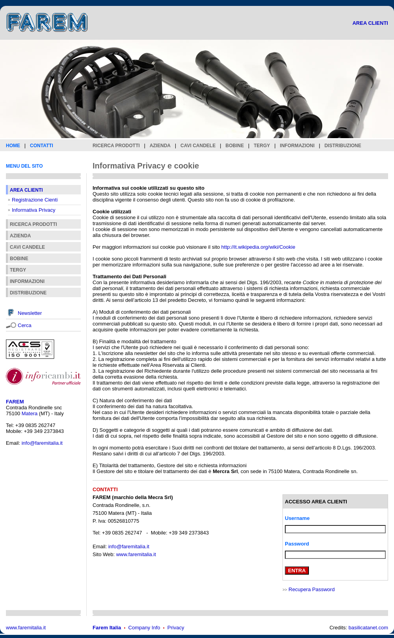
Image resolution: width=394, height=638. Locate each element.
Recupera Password (311, 589)
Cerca (25, 325)
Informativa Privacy (34, 210)
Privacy (175, 628)
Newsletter (30, 313)
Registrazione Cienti (35, 200)
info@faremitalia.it (42, 443)
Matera (29, 413)
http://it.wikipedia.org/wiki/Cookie (258, 247)
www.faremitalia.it (136, 554)
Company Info (144, 628)
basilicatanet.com (368, 628)
